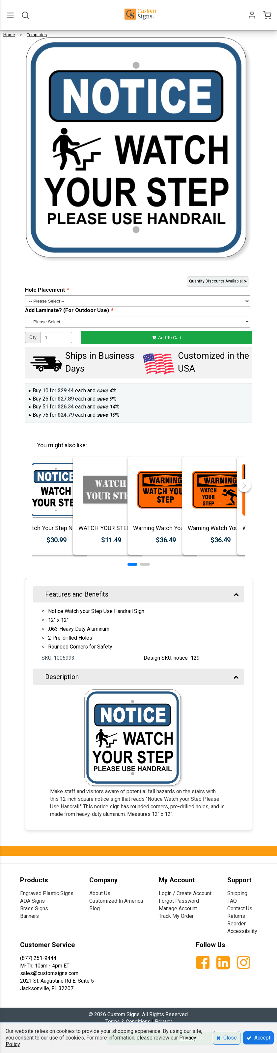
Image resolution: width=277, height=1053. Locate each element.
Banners (29, 916)
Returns (236, 916)
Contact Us (239, 908)
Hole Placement (47, 290)
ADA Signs (32, 901)
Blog (94, 908)
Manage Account (178, 908)
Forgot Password (179, 901)
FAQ (232, 901)
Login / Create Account (185, 893)
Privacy (163, 1021)
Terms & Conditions (128, 1021)
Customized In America (116, 901)
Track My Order (176, 916)
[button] (132, 564)
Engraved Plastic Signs (46, 893)
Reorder (236, 923)
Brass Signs (34, 908)
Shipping (237, 893)
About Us (99, 893)
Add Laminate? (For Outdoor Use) (69, 310)
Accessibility (242, 931)
